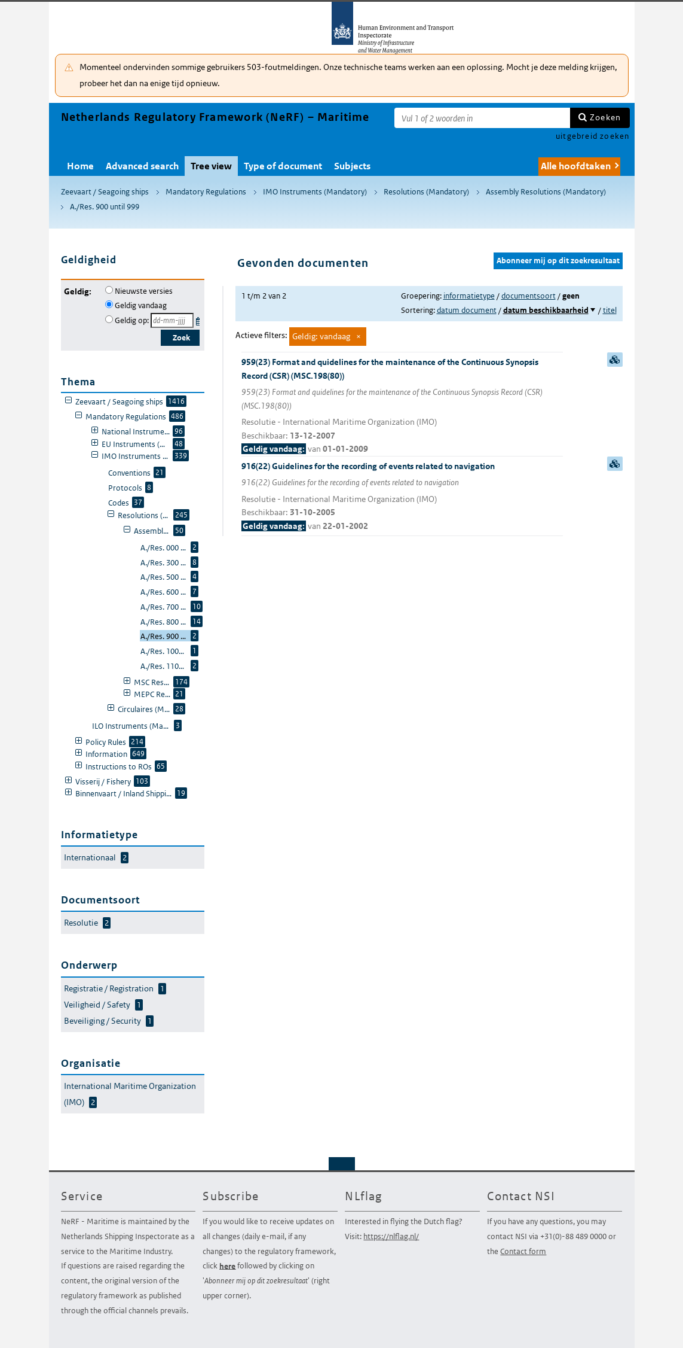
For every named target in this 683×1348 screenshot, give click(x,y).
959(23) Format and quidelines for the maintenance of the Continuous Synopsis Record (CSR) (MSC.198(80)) (402, 406)
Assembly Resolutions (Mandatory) (546, 192)
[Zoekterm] (482, 118)
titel (610, 310)
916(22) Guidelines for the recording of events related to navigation (402, 497)
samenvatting (615, 359)
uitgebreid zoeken (592, 136)
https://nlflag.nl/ (391, 1236)
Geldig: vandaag (321, 336)
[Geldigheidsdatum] (172, 320)
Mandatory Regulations (206, 192)
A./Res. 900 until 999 (104, 207)
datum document (467, 310)
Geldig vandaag (141, 305)
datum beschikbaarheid (546, 310)
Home (80, 166)
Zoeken (605, 117)
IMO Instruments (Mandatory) (315, 192)
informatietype (469, 296)
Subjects (352, 166)
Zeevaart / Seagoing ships (105, 192)
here (227, 1266)
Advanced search (142, 166)
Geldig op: (132, 320)
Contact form (523, 1251)
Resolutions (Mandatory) (426, 192)
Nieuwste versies (144, 291)
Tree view (211, 166)
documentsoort (528, 296)
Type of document (283, 166)
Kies (199, 319)
